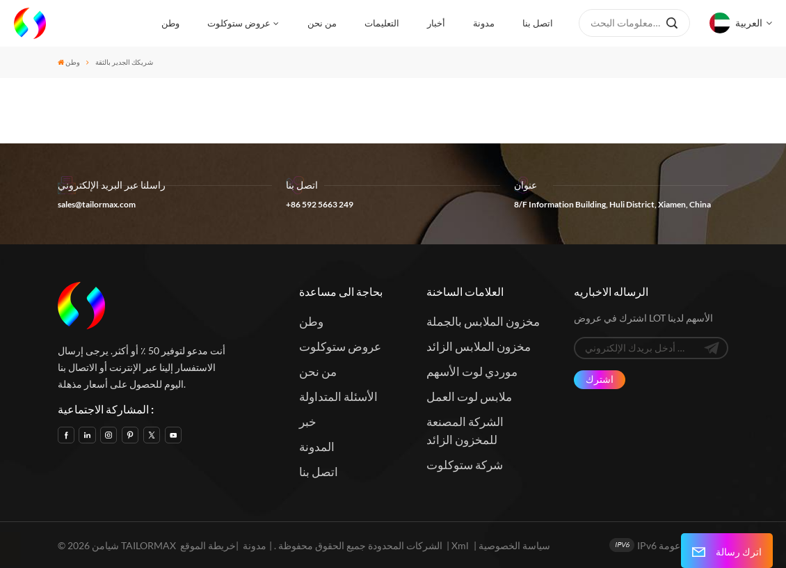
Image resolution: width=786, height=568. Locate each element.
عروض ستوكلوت (239, 23)
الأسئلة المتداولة (338, 396)
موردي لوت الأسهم (472, 371)
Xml (460, 545)
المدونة (317, 446)
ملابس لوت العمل (469, 396)
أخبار (436, 23)
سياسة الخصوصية (514, 545)
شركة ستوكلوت (464, 464)
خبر (307, 421)
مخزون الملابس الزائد (478, 346)
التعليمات (381, 23)
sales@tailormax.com (97, 204)
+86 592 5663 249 (319, 204)
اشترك (599, 379)
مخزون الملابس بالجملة (483, 321)
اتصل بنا (537, 23)
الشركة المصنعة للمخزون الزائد (465, 430)
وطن (170, 23)
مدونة (484, 23)
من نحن (322, 23)
